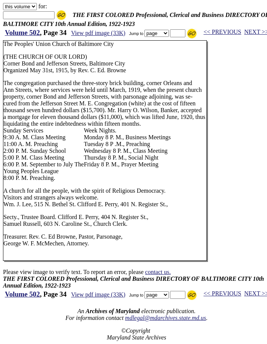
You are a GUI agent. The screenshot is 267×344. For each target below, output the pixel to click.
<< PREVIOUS (222, 32)
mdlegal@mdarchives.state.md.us (165, 318)
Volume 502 (22, 33)
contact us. (158, 272)
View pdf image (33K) (98, 33)
